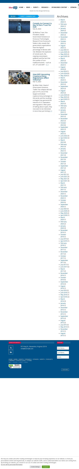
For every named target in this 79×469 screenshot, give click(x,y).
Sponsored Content (59, 7)
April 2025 (64, 56)
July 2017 (64, 265)
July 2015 (64, 325)
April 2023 (64, 99)
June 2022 (64, 136)
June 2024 (64, 73)
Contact (21, 362)
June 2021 (64, 177)
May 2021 (64, 179)
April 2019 (64, 241)
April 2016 (64, 297)
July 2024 (64, 71)
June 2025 (64, 52)
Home (21, 7)
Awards (12, 360)
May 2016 (64, 295)
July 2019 (64, 239)
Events (35, 7)
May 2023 (64, 97)
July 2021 (64, 174)
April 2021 (64, 181)
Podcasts (49, 359)
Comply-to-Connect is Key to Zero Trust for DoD (42, 25)
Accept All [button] (45, 467)
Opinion (73, 7)
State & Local (21, 360)
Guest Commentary (27, 16)
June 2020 (64, 211)
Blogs (13, 16)
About (10, 362)
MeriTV (42, 359)
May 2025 (64, 54)
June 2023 (64, 95)
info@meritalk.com (27, 349)
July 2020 (64, 209)
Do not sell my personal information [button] (11, 464)
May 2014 (64, 327)
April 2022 (64, 138)
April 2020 (64, 215)
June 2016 (64, 293)
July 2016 (64, 290)
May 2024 (64, 76)
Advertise (15, 362)
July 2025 (64, 50)
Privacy (26, 362)
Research (44, 7)
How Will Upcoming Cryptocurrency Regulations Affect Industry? (41, 77)
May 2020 (64, 213)
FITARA (29, 360)
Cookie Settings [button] (35, 467)
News (28, 7)
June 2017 (64, 267)
